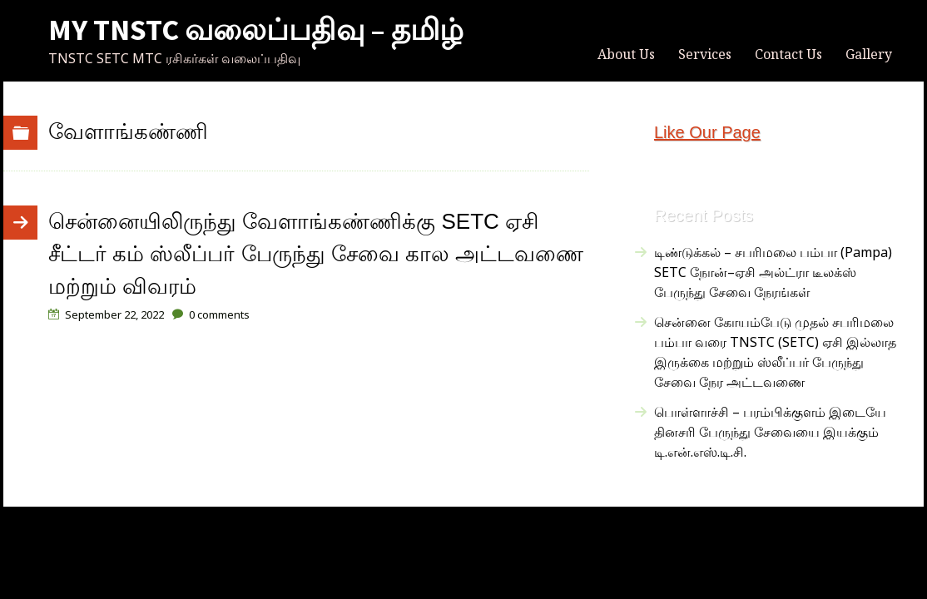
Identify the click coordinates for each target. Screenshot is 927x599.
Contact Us (788, 54)
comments (219, 314)
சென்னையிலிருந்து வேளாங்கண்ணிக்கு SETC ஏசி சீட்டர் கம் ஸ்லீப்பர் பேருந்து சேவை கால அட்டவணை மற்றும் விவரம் (315, 254)
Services (704, 54)
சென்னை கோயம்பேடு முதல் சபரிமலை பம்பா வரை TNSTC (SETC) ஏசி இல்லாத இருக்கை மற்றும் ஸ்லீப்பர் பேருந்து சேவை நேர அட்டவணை (775, 352)
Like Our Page (707, 132)
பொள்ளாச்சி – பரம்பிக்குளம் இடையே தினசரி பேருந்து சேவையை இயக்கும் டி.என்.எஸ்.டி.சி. (770, 432)
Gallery (868, 54)
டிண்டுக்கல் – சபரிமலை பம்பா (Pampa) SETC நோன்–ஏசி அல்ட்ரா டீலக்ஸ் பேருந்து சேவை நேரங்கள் (773, 272)
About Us (626, 54)
